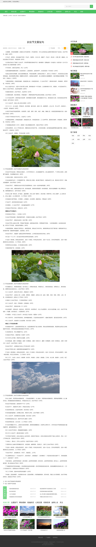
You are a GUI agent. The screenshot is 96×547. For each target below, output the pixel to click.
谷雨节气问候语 (12, 483)
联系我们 (55, 537)
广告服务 (48, 537)
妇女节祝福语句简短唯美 (14, 481)
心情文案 (49, 11)
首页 (6, 11)
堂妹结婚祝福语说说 (14, 488)
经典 (78, 139)
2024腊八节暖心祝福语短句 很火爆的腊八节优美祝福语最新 (86, 97)
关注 (75, 11)
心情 (73, 139)
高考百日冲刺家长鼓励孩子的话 (11, 530)
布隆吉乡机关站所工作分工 (46, 496)
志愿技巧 (23, 11)
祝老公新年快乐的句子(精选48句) (86, 74)
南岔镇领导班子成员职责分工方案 (48, 488)
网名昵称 (31, 11)
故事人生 (67, 11)
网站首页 (40, 537)
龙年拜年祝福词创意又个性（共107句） (86, 89)
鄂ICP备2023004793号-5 (48, 544)
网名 (84, 135)
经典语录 (59, 11)
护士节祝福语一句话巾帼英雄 (27, 530)
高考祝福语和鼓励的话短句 (44, 517)
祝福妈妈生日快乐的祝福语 (15, 496)
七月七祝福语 (12, 494)
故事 (84, 139)
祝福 (73, 135)
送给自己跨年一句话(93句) (86, 81)
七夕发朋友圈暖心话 (27, 517)
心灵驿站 (10, 15)
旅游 (81, 11)
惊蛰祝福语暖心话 (61, 530)
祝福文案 (13, 11)
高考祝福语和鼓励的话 (61, 517)
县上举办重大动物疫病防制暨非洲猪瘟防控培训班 (49, 494)
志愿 (78, 135)
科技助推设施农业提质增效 (46, 491)
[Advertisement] (48, 27)
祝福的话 (41, 11)
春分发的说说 (12, 491)
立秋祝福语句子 (44, 530)
